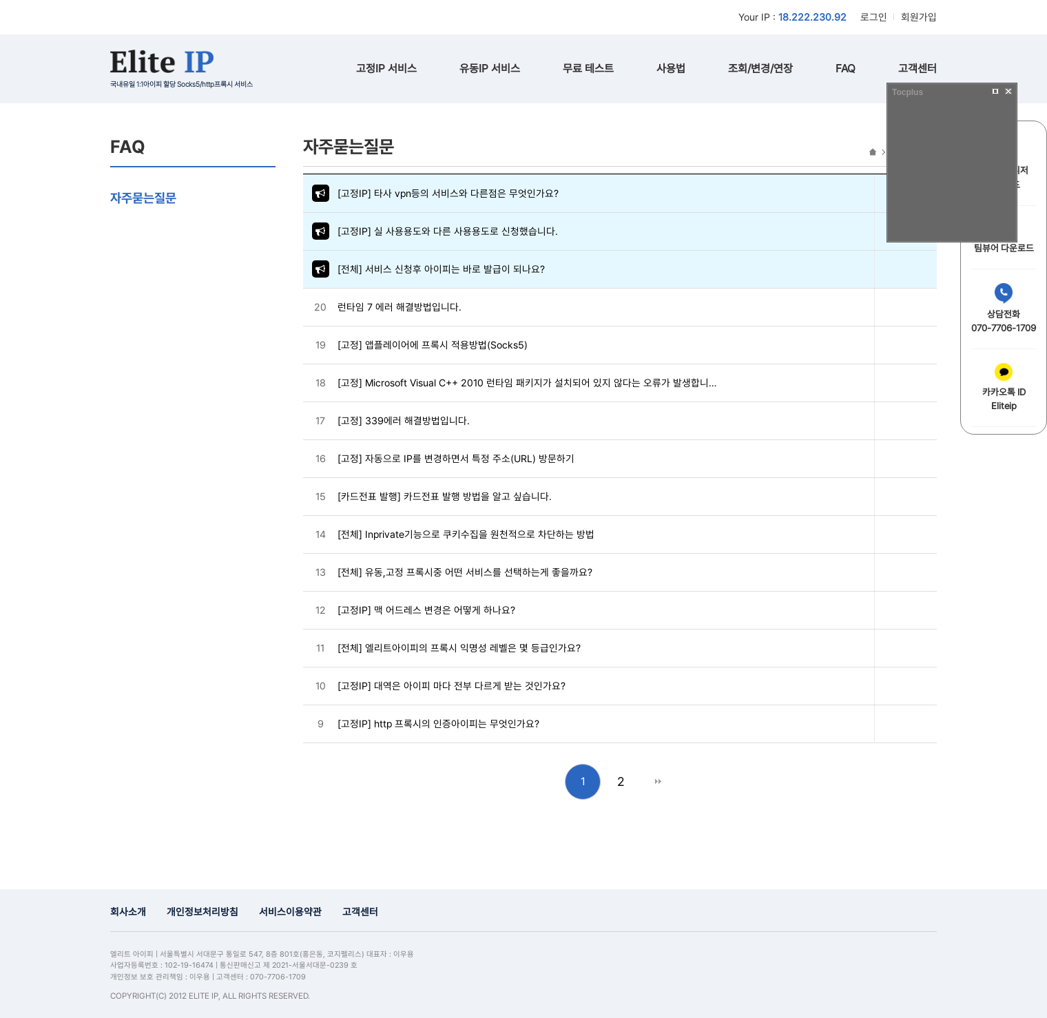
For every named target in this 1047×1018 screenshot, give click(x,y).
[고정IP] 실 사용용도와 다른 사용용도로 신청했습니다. (448, 231)
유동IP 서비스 (489, 68)
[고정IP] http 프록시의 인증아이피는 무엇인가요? (438, 723)
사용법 (670, 68)
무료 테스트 (588, 68)
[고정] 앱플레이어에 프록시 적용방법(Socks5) (433, 345)
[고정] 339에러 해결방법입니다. (404, 420)
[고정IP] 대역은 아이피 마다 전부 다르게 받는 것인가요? (452, 686)
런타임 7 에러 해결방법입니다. (400, 307)
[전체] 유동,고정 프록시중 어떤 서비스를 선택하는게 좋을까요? (465, 572)
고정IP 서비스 (386, 68)
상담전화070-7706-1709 (1003, 308)
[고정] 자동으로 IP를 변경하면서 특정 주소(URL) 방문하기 (456, 458)
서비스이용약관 (290, 911)
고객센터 (917, 68)
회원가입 (919, 17)
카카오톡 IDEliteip (1004, 387)
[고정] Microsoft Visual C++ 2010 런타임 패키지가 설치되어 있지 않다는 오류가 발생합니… (527, 382)
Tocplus (907, 92)
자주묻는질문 (143, 197)
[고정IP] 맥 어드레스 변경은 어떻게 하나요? (426, 610)
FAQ (846, 68)
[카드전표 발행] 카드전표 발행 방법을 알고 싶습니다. (445, 496)
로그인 (873, 17)
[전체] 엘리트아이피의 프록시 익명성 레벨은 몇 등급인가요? (459, 648)
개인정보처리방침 (202, 911)
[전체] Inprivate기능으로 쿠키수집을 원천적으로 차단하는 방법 (466, 534)
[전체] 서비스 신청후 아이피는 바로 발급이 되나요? (441, 269)
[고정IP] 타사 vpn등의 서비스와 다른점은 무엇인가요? (448, 193)
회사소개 (128, 911)
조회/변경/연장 (760, 68)
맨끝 (658, 782)
